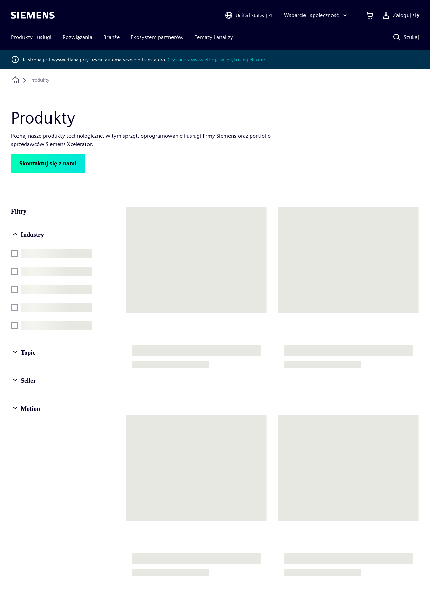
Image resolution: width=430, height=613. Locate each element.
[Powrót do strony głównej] (15, 80)
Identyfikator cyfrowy (273, 588)
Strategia (211, 528)
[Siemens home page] (33, 486)
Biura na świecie (292, 514)
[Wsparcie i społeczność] (316, 15)
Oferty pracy (361, 514)
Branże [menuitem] (111, 37)
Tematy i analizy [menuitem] (214, 37)
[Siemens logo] (33, 15)
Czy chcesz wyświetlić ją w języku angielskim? (216, 59)
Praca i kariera (363, 500)
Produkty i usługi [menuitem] (31, 37)
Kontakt (282, 500)
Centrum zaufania (317, 588)
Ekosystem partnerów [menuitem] (157, 37)
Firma (207, 500)
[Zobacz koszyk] (369, 15)
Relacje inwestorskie (224, 514)
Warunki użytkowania (222, 588)
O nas (134, 500)
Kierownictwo (143, 514)
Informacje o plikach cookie (171, 588)
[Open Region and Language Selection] (249, 15)
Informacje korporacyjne (58, 588)
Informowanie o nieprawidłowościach (375, 588)
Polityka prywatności (112, 588)
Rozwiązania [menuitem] (77, 37)
